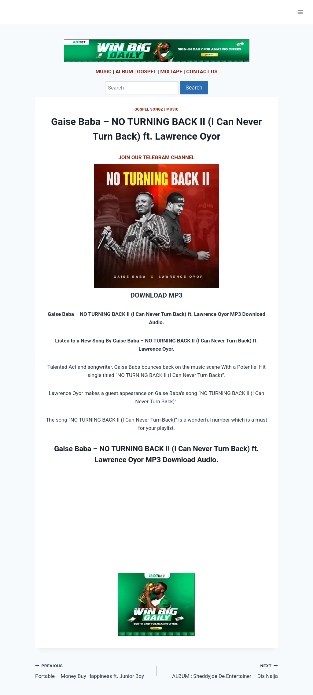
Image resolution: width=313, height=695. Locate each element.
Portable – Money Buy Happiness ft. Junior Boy (93, 670)
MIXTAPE (171, 71)
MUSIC (103, 71)
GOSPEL (146, 71)
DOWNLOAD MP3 (156, 295)
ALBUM (124, 71)
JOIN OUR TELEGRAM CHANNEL (156, 157)
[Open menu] (300, 12)
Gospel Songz (148, 109)
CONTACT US (201, 71)
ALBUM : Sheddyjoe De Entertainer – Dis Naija (220, 670)
